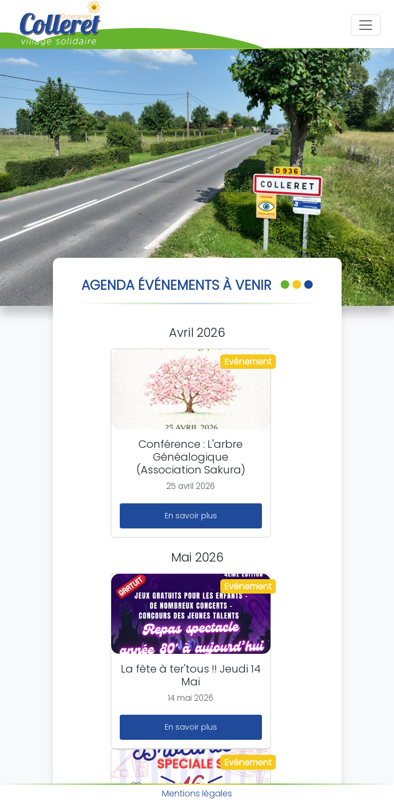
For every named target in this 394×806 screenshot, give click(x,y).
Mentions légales (197, 793)
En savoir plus (191, 515)
